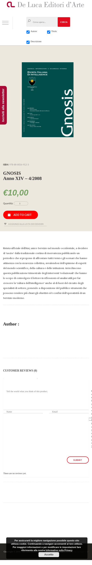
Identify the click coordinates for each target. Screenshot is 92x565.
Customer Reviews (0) (20, 370)
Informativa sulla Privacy (59, 550)
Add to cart (22, 214)
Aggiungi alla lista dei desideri (26, 224)
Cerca (63, 22)
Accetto (48, 554)
